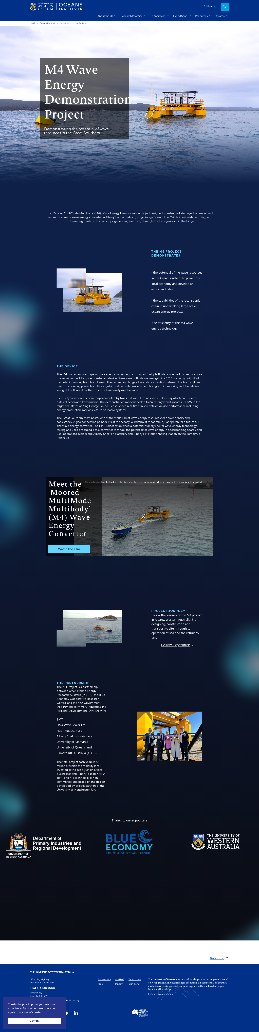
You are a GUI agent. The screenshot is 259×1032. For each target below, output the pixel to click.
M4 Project (81, 23)
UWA (33, 23)
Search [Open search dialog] (225, 7)
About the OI (105, 15)
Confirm (34, 1021)
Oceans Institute (47, 23)
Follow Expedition (175, 645)
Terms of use (135, 979)
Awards (220, 15)
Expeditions (180, 15)
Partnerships (157, 15)
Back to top (217, 958)
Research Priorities (132, 15)
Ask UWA (119, 979)
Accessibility (104, 979)
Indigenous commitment (160, 994)
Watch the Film (69, 549)
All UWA (208, 6)
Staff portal (134, 984)
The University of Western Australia (52, 972)
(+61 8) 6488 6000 (42, 987)
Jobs (100, 984)
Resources (201, 15)
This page (35, 1026)
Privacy (119, 984)
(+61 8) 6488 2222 (39, 996)
